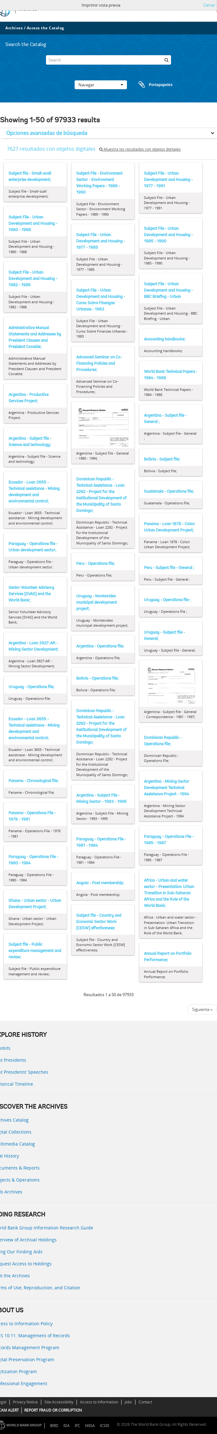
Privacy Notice (25, 1402)
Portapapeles (149, 85)
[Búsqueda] (166, 60)
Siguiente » (202, 1009)
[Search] (108, 60)
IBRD (54, 1425)
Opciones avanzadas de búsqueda (46, 133)
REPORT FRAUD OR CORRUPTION (53, 1410)
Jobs (128, 1402)
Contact (145, 1402)
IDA (66, 1425)
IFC (77, 1425)
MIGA (90, 1425)
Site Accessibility (58, 1402)
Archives (14, 28)
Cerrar (209, 5)
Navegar (100, 85)
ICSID (104, 1425)
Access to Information (99, 1402)
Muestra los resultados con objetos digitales (140, 149)
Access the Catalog (45, 28)
